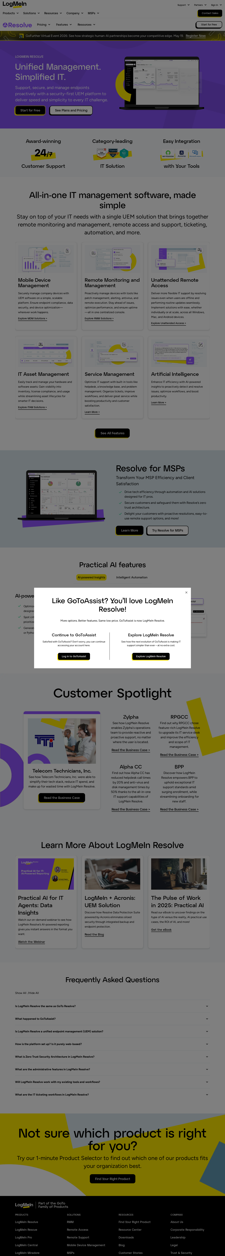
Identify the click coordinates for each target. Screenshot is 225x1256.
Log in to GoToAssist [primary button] (74, 656)
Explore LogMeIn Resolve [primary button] (151, 656)
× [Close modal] (186, 592)
